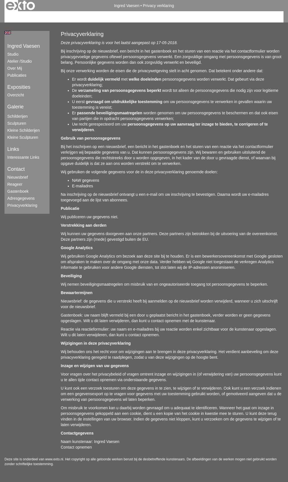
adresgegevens (21, 198)
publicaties (16, 75)
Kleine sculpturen (22, 137)
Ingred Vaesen (126, 5)
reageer (14, 184)
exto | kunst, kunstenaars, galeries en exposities (20, 5)
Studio (13, 54)
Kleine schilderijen (23, 130)
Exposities (18, 87)
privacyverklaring (22, 205)
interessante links (23, 157)
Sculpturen (16, 123)
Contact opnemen (76, 447)
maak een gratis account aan (59, 17)
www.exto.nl (54, 459)
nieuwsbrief (17, 177)
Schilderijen (17, 116)
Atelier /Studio (19, 61)
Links (13, 149)
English (7, 32)
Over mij (14, 68)
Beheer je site (16, 17)
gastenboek (18, 191)
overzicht (15, 95)
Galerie (15, 107)
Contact (16, 169)
